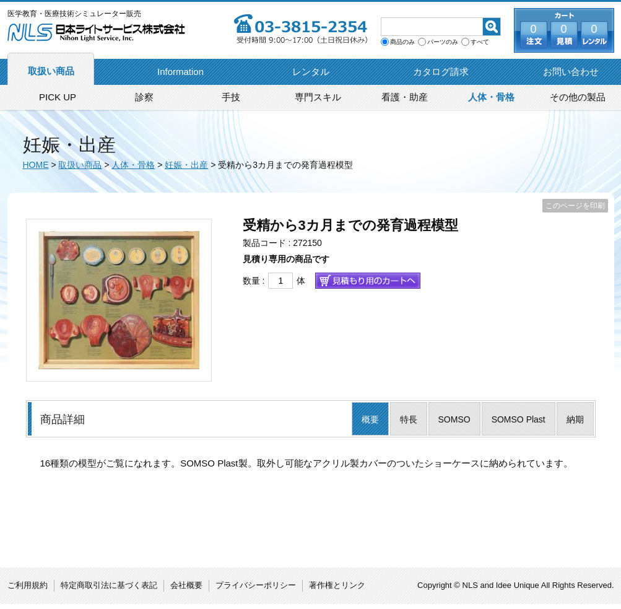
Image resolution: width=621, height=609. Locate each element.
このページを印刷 (575, 205)
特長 (408, 419)
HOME (36, 165)
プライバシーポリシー (255, 585)
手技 (231, 97)
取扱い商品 (51, 71)
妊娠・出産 (186, 165)
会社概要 (186, 585)
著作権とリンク (337, 585)
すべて (480, 42)
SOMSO (454, 419)
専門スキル (318, 97)
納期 (575, 419)
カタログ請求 (441, 71)
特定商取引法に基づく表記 (109, 585)
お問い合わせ (571, 71)
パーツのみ (442, 42)
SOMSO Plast (518, 419)
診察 (144, 97)
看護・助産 (404, 97)
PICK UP (57, 97)
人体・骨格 (491, 97)
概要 (370, 419)
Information (180, 71)
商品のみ (402, 42)
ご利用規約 (27, 585)
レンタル (310, 71)
